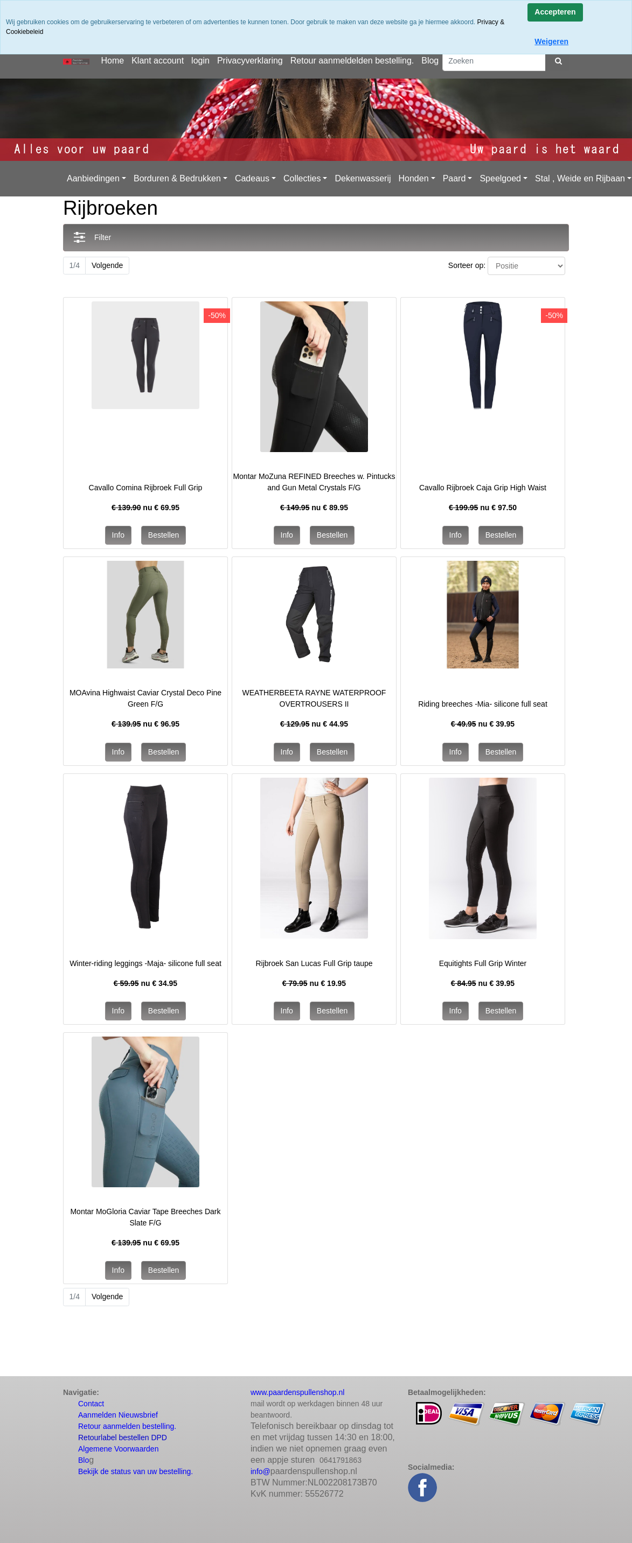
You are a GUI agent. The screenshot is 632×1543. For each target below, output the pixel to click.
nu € (145, 507)
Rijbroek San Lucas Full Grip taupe (313, 963)
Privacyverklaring (250, 60)
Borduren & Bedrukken (177, 178)
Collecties (302, 178)
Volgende (107, 265)
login (200, 60)
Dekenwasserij (363, 178)
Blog (430, 60)
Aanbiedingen (93, 178)
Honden (414, 178)
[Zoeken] (494, 61)
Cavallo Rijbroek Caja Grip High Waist (482, 487)
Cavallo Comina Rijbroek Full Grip (146, 487)
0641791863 (341, 1460)
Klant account (157, 60)
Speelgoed (500, 178)
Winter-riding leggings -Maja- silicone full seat (145, 963)
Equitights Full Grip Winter (483, 963)
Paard (454, 178)
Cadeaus (252, 178)
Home (112, 60)
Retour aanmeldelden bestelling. (352, 60)
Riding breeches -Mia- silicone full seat (482, 704)
